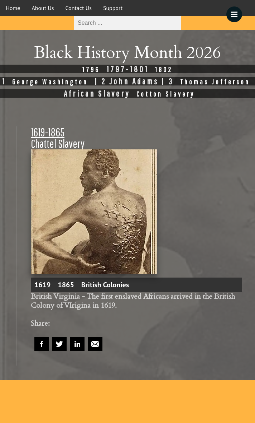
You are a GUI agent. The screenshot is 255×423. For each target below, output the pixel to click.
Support (112, 7)
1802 (164, 69)
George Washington (50, 82)
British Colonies (105, 284)
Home (13, 7)
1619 (42, 284)
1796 (91, 69)
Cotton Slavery (165, 94)
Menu (236, 10)
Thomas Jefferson (215, 82)
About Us (43, 7)
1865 (66, 284)
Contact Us (79, 7)
